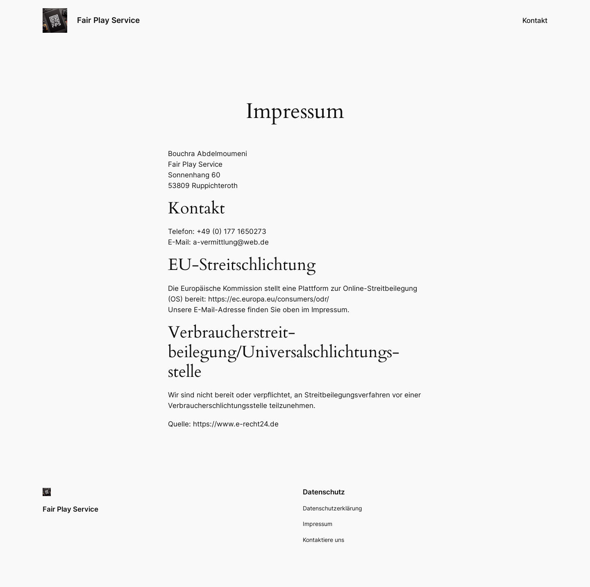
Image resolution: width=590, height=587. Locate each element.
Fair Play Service (108, 20)
